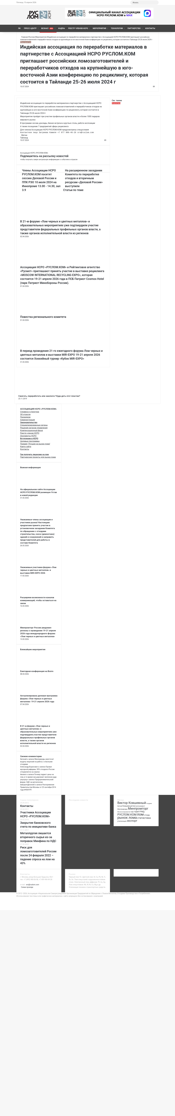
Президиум (25, 417)
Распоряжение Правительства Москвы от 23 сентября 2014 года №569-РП (38, 787)
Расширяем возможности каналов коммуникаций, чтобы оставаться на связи (38, 600)
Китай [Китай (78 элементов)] (119, 806)
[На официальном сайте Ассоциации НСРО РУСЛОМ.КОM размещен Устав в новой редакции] (33, 487)
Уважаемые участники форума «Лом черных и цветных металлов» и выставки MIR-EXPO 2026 (38, 570)
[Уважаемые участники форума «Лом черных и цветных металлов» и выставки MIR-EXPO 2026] (33, 565)
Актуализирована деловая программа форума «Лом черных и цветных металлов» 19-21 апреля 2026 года (38, 698)
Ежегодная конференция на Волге (36, 671)
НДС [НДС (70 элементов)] (132, 812)
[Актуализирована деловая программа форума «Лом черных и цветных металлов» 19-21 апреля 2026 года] (33, 693)
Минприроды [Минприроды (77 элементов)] (122, 809)
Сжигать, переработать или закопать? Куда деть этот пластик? (49, 396)
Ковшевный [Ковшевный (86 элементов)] (127, 806)
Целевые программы (30, 441)
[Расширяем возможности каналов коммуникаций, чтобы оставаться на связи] (33, 595)
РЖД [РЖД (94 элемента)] (142, 811)
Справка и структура (29, 412)
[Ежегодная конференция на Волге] (33, 669)
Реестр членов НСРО (78, 28)
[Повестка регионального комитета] (44, 314)
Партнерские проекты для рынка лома (38, 457)
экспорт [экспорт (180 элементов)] (132, 820)
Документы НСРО (28, 436)
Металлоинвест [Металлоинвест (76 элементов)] (139, 806)
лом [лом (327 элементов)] (140, 814)
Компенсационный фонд (31, 430)
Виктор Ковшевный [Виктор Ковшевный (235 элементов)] (131, 803)
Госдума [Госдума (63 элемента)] (149, 803)
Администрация (27, 420)
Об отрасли (25, 414)
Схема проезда (27, 887)
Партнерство (133, 28)
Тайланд (24, 138)
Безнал (47, 28)
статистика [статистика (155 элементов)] (144, 817)
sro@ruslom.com (32, 885)
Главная (24, 37)
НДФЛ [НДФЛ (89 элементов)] (137, 812)
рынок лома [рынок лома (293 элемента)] (127, 818)
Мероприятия (99, 28)
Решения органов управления (34, 428)
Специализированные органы (34, 425)
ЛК (19, 28)
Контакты (150, 28)
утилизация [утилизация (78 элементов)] (122, 821)
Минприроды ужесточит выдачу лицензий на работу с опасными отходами (37, 761)
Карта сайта (25, 446)
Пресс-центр (30, 28)
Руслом (32, 37)
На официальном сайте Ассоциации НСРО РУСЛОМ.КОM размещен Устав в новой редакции (38, 492)
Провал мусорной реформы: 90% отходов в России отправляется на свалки (37, 769)
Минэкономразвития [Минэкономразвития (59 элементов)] (123, 812)
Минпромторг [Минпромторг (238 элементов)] (138, 808)
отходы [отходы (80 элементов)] (147, 815)
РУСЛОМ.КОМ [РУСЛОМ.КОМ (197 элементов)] (126, 814)
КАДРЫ (61, 28)
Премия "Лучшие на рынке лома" (35, 444)
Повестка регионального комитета (43, 317)
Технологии (117, 28)
